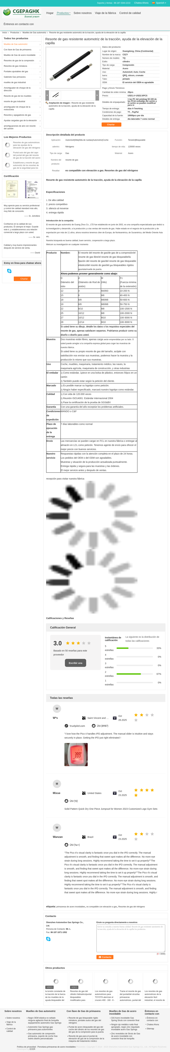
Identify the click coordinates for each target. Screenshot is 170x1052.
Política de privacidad (26, 1047)
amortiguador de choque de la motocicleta (17, 108)
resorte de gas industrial (14, 101)
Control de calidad (130, 13)
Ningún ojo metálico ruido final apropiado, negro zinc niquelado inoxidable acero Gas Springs (125, 1027)
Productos (63, 13)
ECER (32, 1049)
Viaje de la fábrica (105, 13)
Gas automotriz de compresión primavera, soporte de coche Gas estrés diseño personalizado (42, 1036)
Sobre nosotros (83, 13)
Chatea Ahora (141, 2)
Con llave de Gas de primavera (17, 49)
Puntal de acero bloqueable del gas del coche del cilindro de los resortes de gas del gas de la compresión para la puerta (86, 1029)
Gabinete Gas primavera (15, 77)
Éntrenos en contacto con (19, 24)
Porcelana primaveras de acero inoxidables (57, 1047)
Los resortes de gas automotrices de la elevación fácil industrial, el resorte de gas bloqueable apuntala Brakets (155, 998)
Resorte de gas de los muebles (17, 96)
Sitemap (150, 1029)
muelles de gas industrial (15, 82)
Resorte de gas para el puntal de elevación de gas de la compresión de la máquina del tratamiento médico (86, 1038)
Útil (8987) (102, 726)
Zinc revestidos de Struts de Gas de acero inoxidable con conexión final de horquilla (125, 1036)
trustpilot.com (77, 726)
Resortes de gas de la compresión (19, 60)
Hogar (50, 13)
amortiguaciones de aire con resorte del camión (20, 127)
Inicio (4, 32)
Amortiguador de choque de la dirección (17, 89)
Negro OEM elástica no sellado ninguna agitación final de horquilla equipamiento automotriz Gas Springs (44, 1020)
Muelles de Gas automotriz (34, 32)
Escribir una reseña (75, 664)
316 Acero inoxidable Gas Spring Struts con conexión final (125, 1019)
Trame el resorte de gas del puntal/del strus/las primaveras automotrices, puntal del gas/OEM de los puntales (130, 998)
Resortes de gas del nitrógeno (131, 907)
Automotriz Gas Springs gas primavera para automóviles (40, 1028)
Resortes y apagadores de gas (17, 115)
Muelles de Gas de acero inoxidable (20, 55)
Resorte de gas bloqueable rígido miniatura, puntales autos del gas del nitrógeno (85, 1020)
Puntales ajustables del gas (16, 71)
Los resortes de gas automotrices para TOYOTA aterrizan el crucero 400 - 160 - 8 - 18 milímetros (105, 997)
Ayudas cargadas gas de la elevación (20, 120)
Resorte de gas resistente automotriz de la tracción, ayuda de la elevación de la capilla (72, 106)
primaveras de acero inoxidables (70, 907)
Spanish (162, 2)
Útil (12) (74, 801)
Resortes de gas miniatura (15, 66)
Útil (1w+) (75, 845)
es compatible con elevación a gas (101, 907)
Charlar (113, 124)
